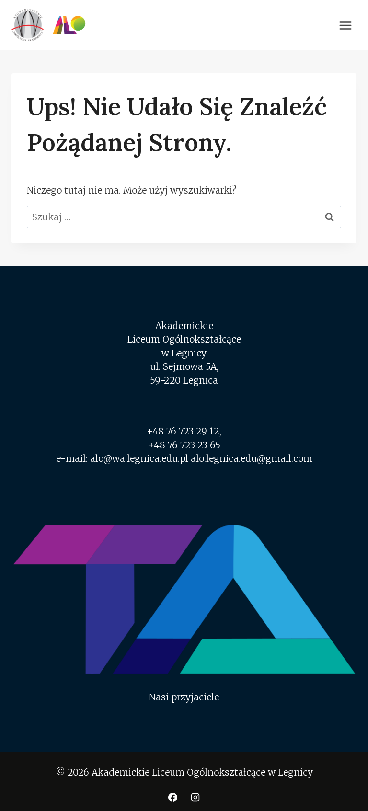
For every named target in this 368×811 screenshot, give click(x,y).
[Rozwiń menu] (345, 25)
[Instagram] (195, 797)
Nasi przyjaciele (184, 697)
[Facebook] (172, 797)
